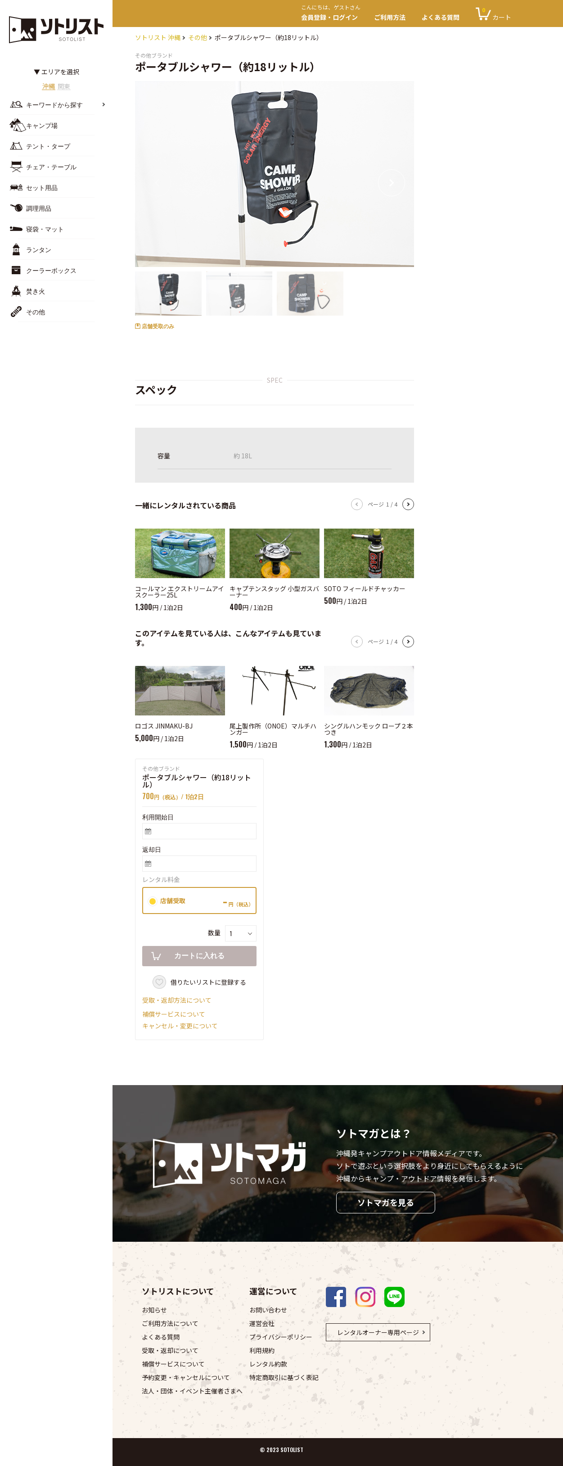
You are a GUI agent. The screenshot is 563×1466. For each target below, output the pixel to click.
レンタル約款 (268, 1363)
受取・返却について (170, 1350)
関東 (67, 86)
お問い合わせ (268, 1309)
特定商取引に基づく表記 (284, 1377)
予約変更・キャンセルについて (186, 1377)
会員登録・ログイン (333, 14)
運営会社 (262, 1323)
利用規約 (262, 1350)
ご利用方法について (170, 1323)
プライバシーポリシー (280, 1336)
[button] (391, 182)
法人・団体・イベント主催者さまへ (192, 1390)
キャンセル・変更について (180, 1025)
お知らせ (154, 1309)
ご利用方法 (389, 17)
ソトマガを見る (385, 1202)
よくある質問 (440, 17)
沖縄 (45, 86)
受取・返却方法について (177, 999)
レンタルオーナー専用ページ (378, 1332)
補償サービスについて (173, 1013)
